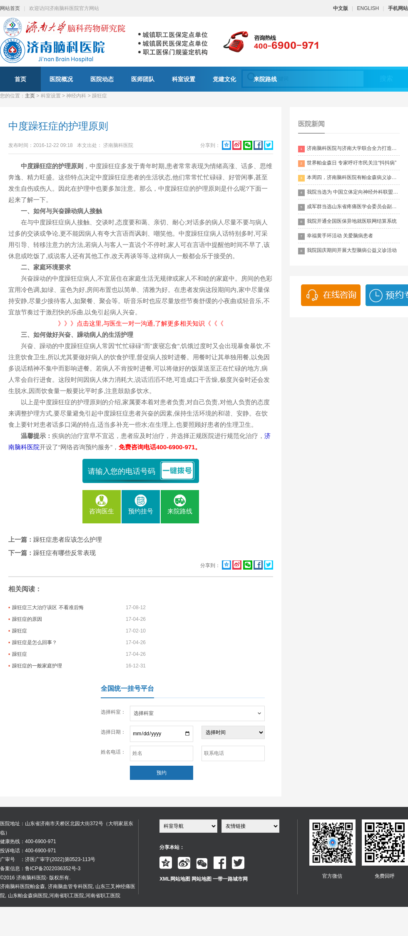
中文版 (340, 8)
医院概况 (61, 79)
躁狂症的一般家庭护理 (37, 666)
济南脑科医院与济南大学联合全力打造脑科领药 (349, 148)
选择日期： (113, 732)
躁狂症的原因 (27, 619)
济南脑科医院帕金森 (22, 886)
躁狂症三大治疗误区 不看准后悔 (47, 607)
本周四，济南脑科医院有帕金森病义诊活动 (349, 178)
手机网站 (398, 8)
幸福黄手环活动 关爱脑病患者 (335, 236)
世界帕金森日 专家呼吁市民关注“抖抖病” (347, 163)
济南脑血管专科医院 (70, 886)
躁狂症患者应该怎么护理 (67, 539)
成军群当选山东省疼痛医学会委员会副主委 (349, 207)
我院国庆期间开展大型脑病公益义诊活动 (347, 250)
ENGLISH (368, 8)
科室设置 (183, 79)
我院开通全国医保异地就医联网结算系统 (347, 221)
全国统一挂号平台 (127, 688)
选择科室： (113, 712)
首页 (20, 79)
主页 (30, 96)
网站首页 (10, 8)
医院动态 (102, 79)
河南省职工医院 (66, 896)
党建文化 (224, 79)
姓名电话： (113, 752)
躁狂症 (19, 631)
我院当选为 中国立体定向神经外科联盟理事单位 (349, 192)
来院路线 (265, 79)
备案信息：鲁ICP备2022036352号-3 (40, 868)
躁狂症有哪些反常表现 (64, 552)
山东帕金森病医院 (28, 896)
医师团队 (142, 79)
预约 (162, 773)
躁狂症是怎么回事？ (34, 642)
